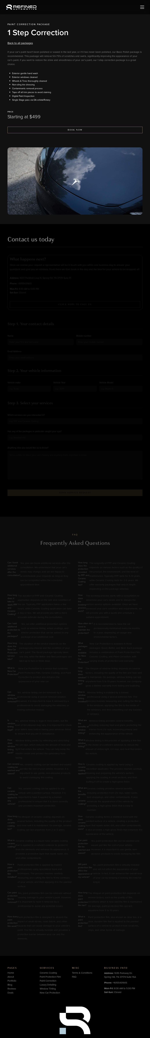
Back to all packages (20, 43)
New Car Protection (50, 992)
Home (11, 972)
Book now (75, 129)
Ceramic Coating (48, 972)
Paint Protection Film (50, 976)
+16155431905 (115, 982)
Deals (10, 992)
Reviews (12, 988)
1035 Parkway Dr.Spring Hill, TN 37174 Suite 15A (120, 975)
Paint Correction (22, 24)
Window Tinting (48, 988)
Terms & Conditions (82, 972)
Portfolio (12, 980)
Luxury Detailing (48, 984)
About (11, 976)
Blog (10, 984)
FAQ (74, 976)
